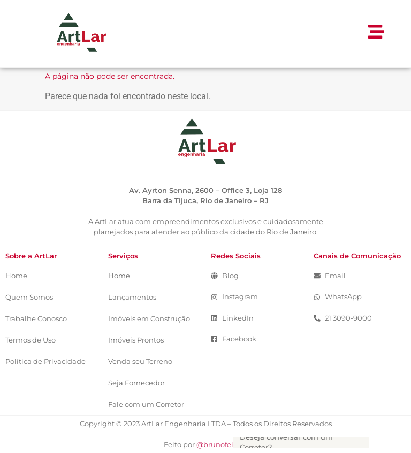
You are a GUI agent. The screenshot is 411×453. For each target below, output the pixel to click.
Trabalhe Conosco (36, 319)
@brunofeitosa (222, 445)
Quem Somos (29, 297)
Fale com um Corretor (146, 404)
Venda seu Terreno (140, 362)
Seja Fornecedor (136, 383)
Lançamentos (132, 297)
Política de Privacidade (45, 362)
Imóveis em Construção (149, 319)
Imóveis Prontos (136, 340)
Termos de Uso (30, 340)
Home (16, 276)
